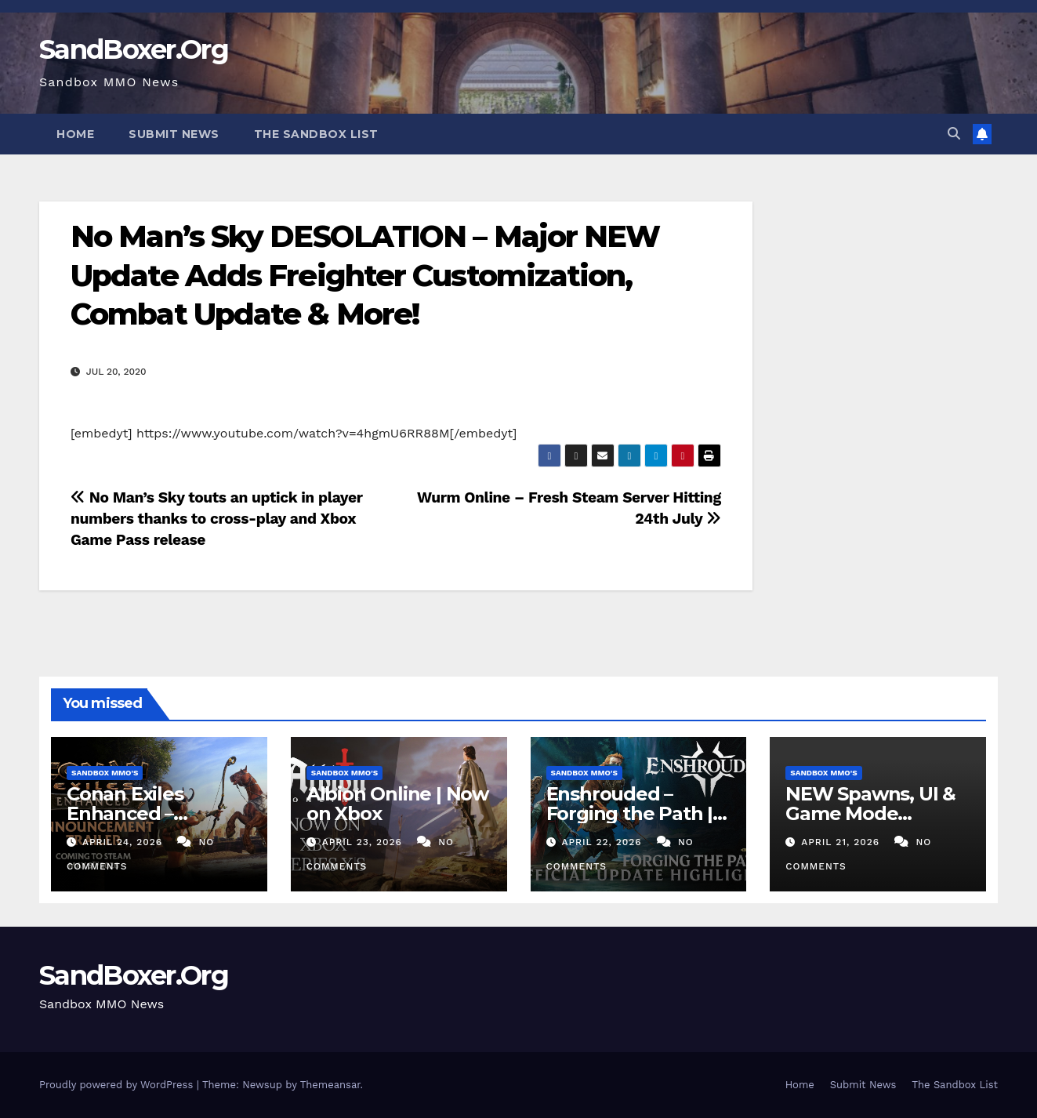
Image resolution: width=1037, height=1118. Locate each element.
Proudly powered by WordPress (118, 1085)
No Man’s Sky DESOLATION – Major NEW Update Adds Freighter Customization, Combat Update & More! (365, 275)
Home (75, 134)
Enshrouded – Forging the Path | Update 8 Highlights (638, 813)
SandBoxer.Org (133, 49)
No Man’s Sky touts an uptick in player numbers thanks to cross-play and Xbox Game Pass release (216, 518)
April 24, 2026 (124, 842)
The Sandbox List (316, 134)
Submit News (174, 134)
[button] (954, 133)
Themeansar (330, 1085)
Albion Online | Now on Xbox (397, 803)
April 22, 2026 (603, 842)
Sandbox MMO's (104, 772)
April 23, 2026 (364, 842)
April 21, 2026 (842, 842)
